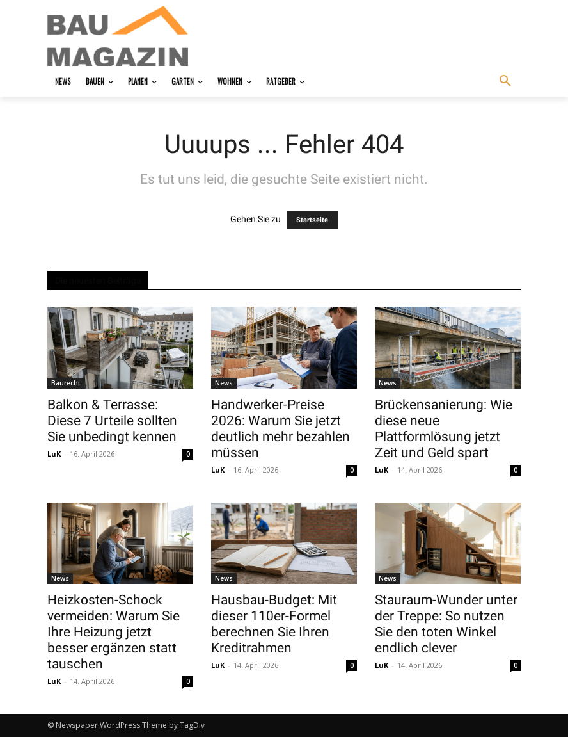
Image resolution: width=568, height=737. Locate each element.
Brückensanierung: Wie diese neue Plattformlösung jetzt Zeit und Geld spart (443, 428)
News (224, 382)
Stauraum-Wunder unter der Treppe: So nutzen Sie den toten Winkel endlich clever (446, 624)
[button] (505, 81)
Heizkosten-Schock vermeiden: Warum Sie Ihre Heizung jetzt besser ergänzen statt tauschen (113, 632)
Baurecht (66, 382)
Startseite (312, 220)
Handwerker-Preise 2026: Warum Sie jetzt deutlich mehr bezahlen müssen (280, 428)
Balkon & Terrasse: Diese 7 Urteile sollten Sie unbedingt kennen (112, 420)
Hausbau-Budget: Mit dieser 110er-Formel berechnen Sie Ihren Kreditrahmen (274, 624)
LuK (54, 453)
